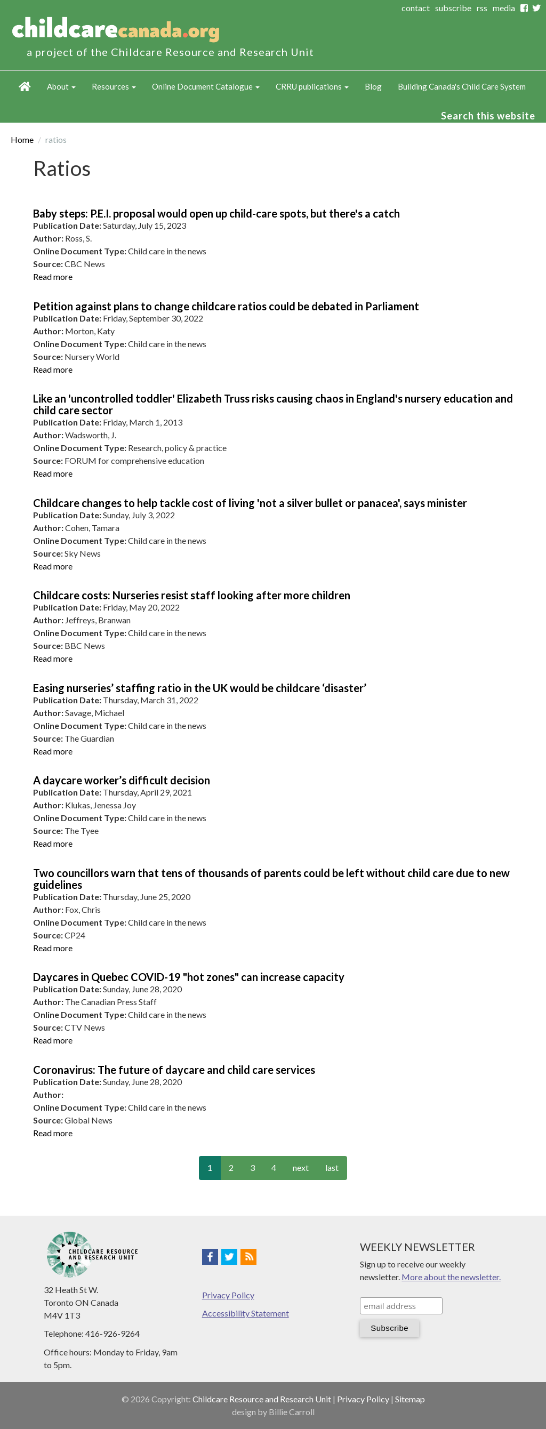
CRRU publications (312, 86)
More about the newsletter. (451, 1277)
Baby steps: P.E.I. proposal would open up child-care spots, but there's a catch (216, 213)
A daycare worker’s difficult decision (121, 780)
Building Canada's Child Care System (462, 86)
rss (482, 8)
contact (416, 8)
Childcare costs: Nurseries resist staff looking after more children (191, 595)
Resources (114, 86)
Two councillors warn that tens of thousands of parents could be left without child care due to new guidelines (271, 878)
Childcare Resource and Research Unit (261, 1399)
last (332, 1167)
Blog (373, 86)
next (301, 1167)
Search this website (488, 116)
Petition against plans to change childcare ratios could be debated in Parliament (226, 306)
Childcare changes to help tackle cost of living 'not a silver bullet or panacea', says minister (250, 502)
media (504, 8)
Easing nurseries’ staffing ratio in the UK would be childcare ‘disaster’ (199, 687)
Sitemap (410, 1399)
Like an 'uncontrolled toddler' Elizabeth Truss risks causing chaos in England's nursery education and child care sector (273, 404)
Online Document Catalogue (206, 86)
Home (25, 87)
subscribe (453, 8)
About (61, 86)
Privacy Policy (228, 1295)
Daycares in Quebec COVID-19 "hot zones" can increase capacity (188, 976)
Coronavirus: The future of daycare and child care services (174, 1069)
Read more (53, 276)
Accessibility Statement (245, 1313)
